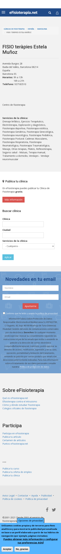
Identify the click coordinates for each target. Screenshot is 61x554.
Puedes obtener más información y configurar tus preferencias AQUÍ (30, 541)
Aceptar (7, 549)
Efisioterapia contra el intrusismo (19, 401)
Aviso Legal (8, 495)
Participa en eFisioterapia (15, 433)
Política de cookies (12, 499)
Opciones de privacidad (30, 520)
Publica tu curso (10, 468)
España (31, 29)
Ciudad (6, 229)
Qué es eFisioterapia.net (15, 398)
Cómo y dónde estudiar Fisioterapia (21, 404)
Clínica (6, 218)
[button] (57, 13)
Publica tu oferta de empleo (17, 472)
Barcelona (42, 29)
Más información (13, 199)
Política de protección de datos (34, 366)
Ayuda (34, 495)
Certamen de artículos (14, 440)
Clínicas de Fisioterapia (14, 29)
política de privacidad (47, 313)
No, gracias (22, 549)
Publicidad (46, 495)
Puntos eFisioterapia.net (15, 443)
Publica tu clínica (11, 475)
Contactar (23, 495)
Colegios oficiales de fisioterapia (19, 408)
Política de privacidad (36, 499)
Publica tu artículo (11, 436)
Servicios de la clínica (14, 240)
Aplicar (8, 257)
